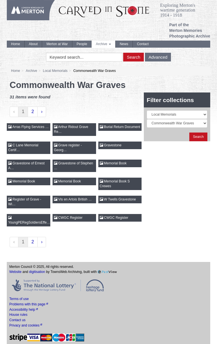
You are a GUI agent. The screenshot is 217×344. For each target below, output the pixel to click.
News (124, 44)
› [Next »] (41, 111)
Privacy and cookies (25, 325)
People (82, 44)
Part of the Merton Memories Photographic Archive (189, 30)
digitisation (37, 272)
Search (133, 57)
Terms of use (19, 299)
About (33, 44)
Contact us (17, 320)
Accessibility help (23, 310)
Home (15, 44)
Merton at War (57, 44)
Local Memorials (55, 71)
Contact (143, 44)
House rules (18, 315)
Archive (103, 44)
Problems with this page (28, 304)
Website (15, 272)
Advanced (158, 57)
